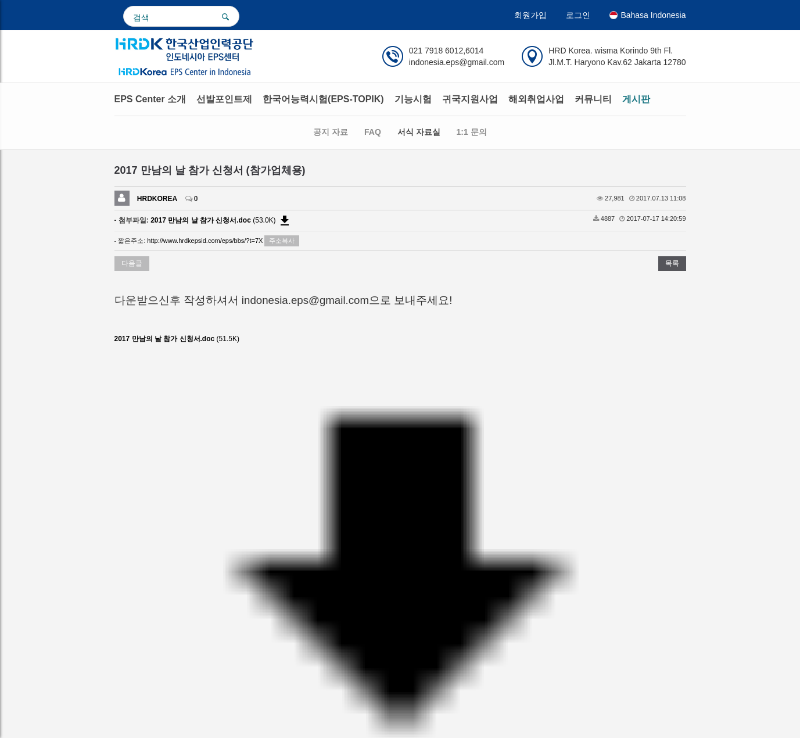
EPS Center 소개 (150, 99)
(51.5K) (185, 340)
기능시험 (413, 99)
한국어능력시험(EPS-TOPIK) (323, 99)
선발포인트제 (224, 99)
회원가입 (530, 15)
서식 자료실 (418, 132)
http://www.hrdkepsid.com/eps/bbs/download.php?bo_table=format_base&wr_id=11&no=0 (253, 358)
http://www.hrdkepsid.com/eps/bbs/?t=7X (205, 240)
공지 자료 (330, 132)
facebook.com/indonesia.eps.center (269, 504)
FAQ (372, 132)
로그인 (578, 15)
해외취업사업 (536, 99)
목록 (672, 263)
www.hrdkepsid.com (153, 504)
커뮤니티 (593, 99)
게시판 (636, 99)
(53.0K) (221, 220)
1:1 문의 (472, 132)
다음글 (131, 263)
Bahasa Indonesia (647, 15)
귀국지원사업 (470, 99)
